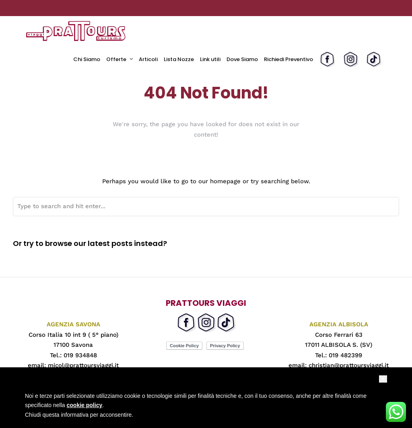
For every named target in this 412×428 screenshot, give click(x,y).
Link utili (210, 59)
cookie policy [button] (85, 405)
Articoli (148, 59)
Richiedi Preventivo (288, 59)
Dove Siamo (242, 59)
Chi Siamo (86, 59)
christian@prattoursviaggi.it (349, 365)
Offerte (116, 59)
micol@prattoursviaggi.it (83, 365)
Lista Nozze (179, 59)
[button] (383, 379)
